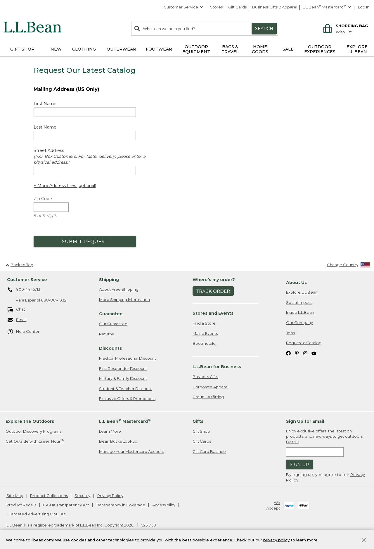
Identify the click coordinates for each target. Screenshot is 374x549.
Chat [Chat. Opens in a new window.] (16, 309)
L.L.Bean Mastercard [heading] (125, 421)
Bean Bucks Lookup (118, 441)
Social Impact (299, 302)
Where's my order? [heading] (214, 279)
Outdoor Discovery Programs (33, 431)
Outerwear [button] (121, 49)
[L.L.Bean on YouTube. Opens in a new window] (313, 353)
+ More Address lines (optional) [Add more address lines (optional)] (65, 185)
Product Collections (49, 495)
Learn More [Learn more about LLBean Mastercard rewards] (110, 431)
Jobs (290, 332)
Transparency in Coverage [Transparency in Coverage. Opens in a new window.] (120, 505)
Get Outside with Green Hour (35, 441)
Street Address (90, 156)
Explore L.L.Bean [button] (357, 49)
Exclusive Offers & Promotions (127, 398)
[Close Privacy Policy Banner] (364, 540)
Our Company (299, 322)
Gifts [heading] (198, 421)
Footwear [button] (159, 49)
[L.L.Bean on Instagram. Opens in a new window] (305, 353)
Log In (363, 7)
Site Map (14, 495)
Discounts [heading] (110, 348)
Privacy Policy (110, 495)
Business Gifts (205, 376)
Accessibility (163, 505)
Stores (216, 7)
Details (292, 441)
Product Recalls (21, 505)
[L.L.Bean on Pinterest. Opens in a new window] (297, 353)
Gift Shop (201, 431)
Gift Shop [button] (22, 49)
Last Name (45, 127)
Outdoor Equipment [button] (196, 49)
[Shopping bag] (344, 25)
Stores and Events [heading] (213, 313)
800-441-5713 (24, 290)
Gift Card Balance (209, 451)
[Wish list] (352, 32)
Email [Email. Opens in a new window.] (17, 320)
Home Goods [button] (260, 49)
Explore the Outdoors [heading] (30, 421)
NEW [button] (56, 49)
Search (264, 28)
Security (82, 495)
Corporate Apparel (210, 387)
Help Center (24, 332)
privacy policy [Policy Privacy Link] (276, 539)
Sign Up (299, 464)
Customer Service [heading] (27, 279)
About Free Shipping (118, 289)
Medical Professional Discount (127, 358)
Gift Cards (237, 7)
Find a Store (204, 323)
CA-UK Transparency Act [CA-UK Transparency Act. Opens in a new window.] (66, 505)
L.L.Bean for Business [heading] (217, 366)
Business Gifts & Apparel (274, 7)
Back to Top (19, 264)
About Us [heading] (296, 282)
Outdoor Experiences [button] (319, 49)
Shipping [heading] (109, 279)
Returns (106, 334)
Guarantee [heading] (111, 313)
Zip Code (43, 198)
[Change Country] (348, 266)
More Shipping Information (124, 299)
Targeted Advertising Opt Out (37, 514)
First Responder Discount (123, 368)
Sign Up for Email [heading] (305, 421)
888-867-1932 (53, 300)
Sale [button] (288, 49)
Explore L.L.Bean (302, 292)
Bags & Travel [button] (230, 49)
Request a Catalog (303, 342)
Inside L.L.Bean (300, 312)
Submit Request (85, 241)
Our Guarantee (113, 323)
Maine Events (205, 333)
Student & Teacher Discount (125, 388)
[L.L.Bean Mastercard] (327, 7)
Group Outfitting (208, 396)
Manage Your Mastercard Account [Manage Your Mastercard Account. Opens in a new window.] (131, 451)
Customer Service (184, 7)
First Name (45, 103)
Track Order (213, 291)
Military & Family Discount (123, 378)
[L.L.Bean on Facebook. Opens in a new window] (288, 353)
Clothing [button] (84, 49)
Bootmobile (204, 343)
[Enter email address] (315, 452)
